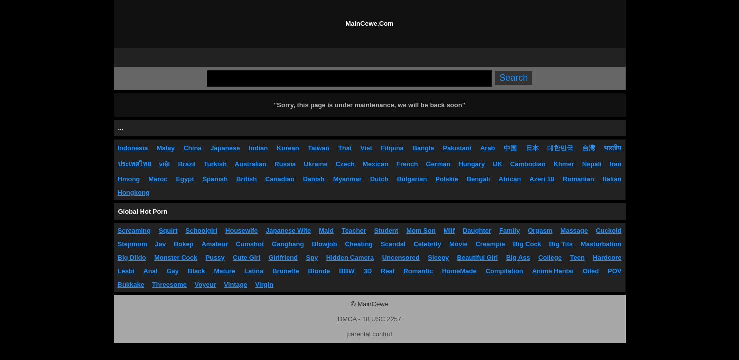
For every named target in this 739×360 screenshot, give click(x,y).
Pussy (214, 258)
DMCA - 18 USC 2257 (369, 319)
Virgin (264, 284)
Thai (345, 148)
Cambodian (528, 164)
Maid (326, 230)
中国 (510, 148)
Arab (487, 148)
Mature (224, 271)
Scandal (393, 244)
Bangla (423, 148)
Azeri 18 (541, 179)
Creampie (490, 244)
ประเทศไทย (134, 164)
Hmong (129, 179)
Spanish (215, 179)
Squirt (168, 230)
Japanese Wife (288, 230)
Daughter (477, 230)
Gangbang (288, 244)
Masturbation (601, 244)
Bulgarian (412, 179)
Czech (345, 164)
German (438, 164)
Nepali (592, 164)
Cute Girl (246, 258)
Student (386, 230)
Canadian (280, 179)
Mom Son (421, 230)
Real (387, 271)
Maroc (157, 179)
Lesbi (126, 271)
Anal (150, 271)
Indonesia (133, 148)
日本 (532, 148)
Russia (285, 164)
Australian (251, 164)
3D (367, 271)
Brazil (187, 164)
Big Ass (518, 258)
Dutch (379, 179)
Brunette (285, 271)
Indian (258, 148)
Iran (616, 164)
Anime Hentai (553, 271)
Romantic (418, 271)
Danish (313, 179)
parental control (369, 334)
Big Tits (561, 244)
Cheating (359, 244)
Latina (253, 271)
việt (164, 164)
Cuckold (608, 230)
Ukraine (316, 164)
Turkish (215, 164)
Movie (458, 244)
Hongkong (134, 192)
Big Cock (527, 244)
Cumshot (250, 244)
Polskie (446, 179)
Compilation (504, 271)
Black (196, 271)
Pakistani (457, 148)
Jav (160, 244)
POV (614, 271)
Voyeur (205, 284)
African (510, 179)
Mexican (375, 164)
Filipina (392, 148)
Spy (312, 258)
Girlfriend (283, 258)
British (246, 179)
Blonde (319, 271)
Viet (366, 148)
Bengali (478, 179)
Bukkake (131, 284)
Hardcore (607, 258)
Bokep (184, 244)
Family (509, 230)
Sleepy (438, 258)
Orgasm (540, 230)
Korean (288, 148)
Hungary (471, 164)
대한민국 (560, 148)
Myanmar (347, 179)
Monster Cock (175, 258)
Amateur (214, 244)
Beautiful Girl (477, 258)
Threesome (169, 284)
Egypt (185, 179)
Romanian (578, 179)
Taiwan (318, 148)
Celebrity (427, 244)
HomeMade (459, 271)
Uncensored (401, 258)
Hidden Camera (350, 258)
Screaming (134, 230)
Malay (166, 148)
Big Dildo (132, 258)
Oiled (591, 271)
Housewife (241, 230)
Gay (172, 271)
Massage (574, 230)
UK (497, 164)
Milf (449, 230)
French (407, 164)
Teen (577, 258)
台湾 (588, 148)
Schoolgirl (202, 230)
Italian (612, 179)
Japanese (225, 148)
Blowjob (324, 244)
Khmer (564, 164)
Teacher (354, 230)
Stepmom (132, 244)
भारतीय (612, 148)
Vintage (235, 284)
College (550, 258)
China (192, 148)
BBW (346, 271)
